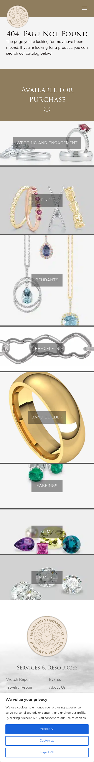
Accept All (47, 729)
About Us (57, 688)
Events (55, 680)
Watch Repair (18, 680)
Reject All (47, 752)
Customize (47, 740)
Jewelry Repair (19, 688)
